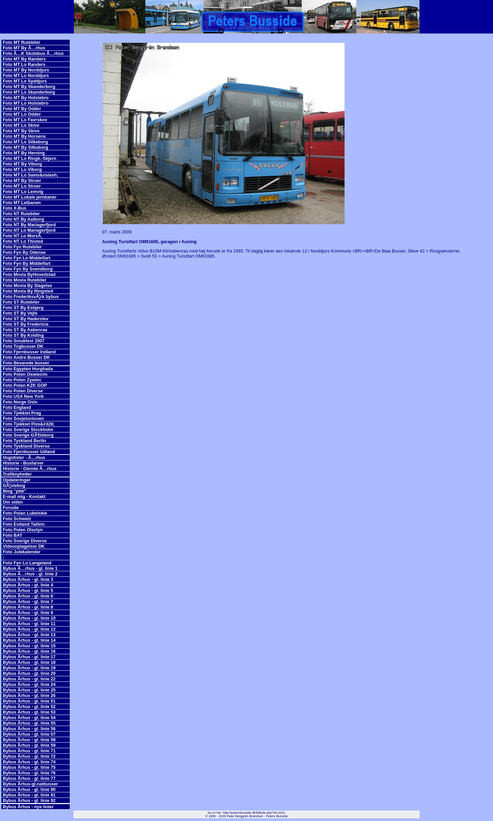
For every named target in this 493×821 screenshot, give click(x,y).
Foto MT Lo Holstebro (25, 103)
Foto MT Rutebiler (21, 42)
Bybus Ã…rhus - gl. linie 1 (30, 568)
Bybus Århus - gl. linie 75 (29, 767)
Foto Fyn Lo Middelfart (26, 257)
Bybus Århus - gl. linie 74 (29, 761)
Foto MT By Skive (21, 130)
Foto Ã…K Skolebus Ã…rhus (33, 53)
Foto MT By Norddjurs (26, 70)
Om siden (13, 502)
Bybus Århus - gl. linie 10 (29, 618)
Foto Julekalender (22, 551)
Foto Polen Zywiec (22, 379)
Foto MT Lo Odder (22, 114)
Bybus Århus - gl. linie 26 (29, 695)
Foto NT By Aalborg (23, 219)
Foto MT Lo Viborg (22, 169)
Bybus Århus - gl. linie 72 (29, 756)
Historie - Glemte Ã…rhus (30, 468)
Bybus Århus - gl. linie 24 (29, 684)
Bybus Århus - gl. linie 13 (29, 634)
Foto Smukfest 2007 (24, 340)
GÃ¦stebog (14, 485)
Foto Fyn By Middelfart (27, 263)
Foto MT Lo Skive (21, 125)
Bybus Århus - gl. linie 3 (28, 579)
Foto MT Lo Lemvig (23, 191)
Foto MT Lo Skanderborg (29, 92)
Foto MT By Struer (22, 180)
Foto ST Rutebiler (21, 302)
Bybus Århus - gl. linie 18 (29, 662)
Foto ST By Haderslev (25, 318)
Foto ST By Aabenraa (25, 329)
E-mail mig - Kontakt (24, 496)
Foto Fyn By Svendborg (27, 268)
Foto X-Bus (14, 208)
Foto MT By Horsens (24, 136)
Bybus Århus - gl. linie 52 (29, 706)
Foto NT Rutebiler (21, 213)
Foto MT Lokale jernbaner (30, 197)
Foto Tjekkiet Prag (22, 413)
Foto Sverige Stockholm (28, 429)
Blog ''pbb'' (14, 491)
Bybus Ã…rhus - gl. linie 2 (30, 573)
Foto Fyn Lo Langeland (27, 562)
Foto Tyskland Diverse (26, 446)
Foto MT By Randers (24, 58)
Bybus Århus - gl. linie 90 (29, 789)
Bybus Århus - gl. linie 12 (29, 629)
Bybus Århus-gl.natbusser (30, 783)
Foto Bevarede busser (26, 362)
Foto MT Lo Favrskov (25, 119)
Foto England (17, 407)
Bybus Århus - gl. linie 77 (29, 778)
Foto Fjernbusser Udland (29, 451)
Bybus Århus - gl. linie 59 (29, 745)
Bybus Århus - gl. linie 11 (29, 623)
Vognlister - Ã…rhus (24, 457)
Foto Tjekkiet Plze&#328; (29, 424)
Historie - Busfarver (23, 463)
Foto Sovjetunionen (23, 418)
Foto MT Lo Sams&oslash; (30, 175)
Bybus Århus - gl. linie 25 (29, 690)
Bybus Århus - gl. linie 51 (29, 701)
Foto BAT (12, 535)
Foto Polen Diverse (23, 390)
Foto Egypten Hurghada (28, 368)
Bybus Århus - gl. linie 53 (29, 712)
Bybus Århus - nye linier (28, 806)
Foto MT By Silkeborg (25, 147)
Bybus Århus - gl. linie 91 (29, 795)
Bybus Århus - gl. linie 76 (29, 772)
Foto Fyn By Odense (24, 252)
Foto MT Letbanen (22, 202)
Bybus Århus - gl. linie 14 (29, 640)
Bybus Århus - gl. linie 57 (29, 734)
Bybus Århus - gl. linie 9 (28, 612)
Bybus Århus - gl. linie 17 (29, 656)
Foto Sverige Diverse (25, 540)
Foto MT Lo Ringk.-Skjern (29, 158)
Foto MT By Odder (22, 108)
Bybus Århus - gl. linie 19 (29, 667)
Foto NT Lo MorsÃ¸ (22, 235)
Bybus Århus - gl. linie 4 (28, 585)
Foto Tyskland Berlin (24, 440)
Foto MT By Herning (24, 152)
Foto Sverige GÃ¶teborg (28, 435)
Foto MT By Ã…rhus (24, 47)
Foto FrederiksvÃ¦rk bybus (31, 296)
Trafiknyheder (17, 474)
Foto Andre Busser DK (26, 357)
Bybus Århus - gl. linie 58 (29, 739)
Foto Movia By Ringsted (28, 291)
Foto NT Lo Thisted (23, 241)
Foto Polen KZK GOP (25, 385)
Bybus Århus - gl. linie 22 (29, 678)
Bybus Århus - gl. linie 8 (28, 607)
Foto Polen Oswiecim (25, 374)
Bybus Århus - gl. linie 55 (29, 723)
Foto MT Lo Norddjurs (26, 75)
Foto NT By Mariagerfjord (29, 224)
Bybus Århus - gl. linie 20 (29, 673)
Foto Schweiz (17, 518)
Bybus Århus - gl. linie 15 (29, 645)
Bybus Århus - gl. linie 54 (29, 717)
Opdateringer (16, 480)
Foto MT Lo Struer (22, 186)
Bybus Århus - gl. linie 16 (29, 651)
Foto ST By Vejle (20, 313)
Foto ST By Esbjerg (23, 307)
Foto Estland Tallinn (24, 524)
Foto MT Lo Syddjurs (25, 81)
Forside (11, 507)
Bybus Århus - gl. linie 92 (29, 800)
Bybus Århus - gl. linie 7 (28, 601)
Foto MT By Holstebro (26, 97)
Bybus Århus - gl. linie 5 (28, 590)
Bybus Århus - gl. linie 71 (29, 750)
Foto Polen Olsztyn (23, 529)
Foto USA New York (23, 396)
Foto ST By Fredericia (25, 324)
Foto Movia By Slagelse (27, 285)
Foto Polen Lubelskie (25, 513)
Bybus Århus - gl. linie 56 (29, 728)
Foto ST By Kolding (23, 335)
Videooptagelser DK (24, 546)
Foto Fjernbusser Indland (29, 351)
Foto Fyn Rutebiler (22, 246)
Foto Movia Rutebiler (25, 280)
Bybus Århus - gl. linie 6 (28, 596)
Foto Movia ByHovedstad (29, 274)
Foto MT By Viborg (22, 163)
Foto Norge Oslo (20, 401)
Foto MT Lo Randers (24, 64)
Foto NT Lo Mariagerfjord (29, 230)
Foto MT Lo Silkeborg (25, 141)
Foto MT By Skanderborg (29, 86)
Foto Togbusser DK (23, 346)
